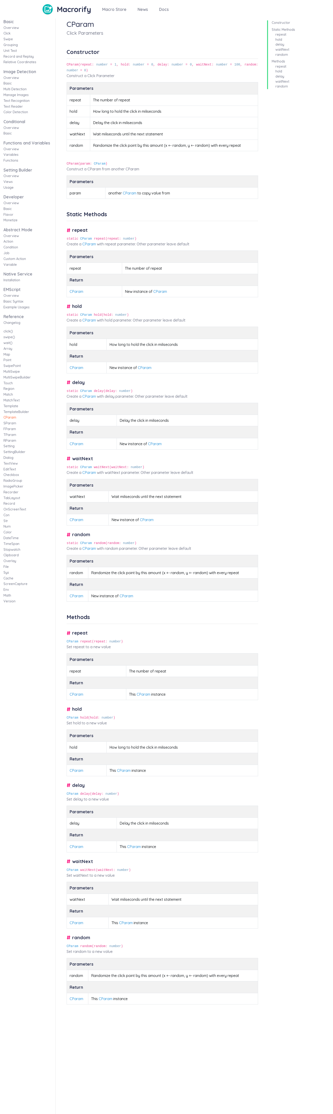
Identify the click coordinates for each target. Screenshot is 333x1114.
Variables (10, 155)
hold (278, 40)
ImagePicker (13, 486)
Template (10, 406)
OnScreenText (14, 509)
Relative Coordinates (19, 62)
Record (9, 503)
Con (6, 515)
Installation (11, 280)
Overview (11, 28)
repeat (280, 34)
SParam (9, 423)
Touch (8, 383)
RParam (9, 440)
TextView (10, 463)
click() (8, 331)
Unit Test (10, 51)
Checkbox (11, 475)
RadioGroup (12, 481)
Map (6, 354)
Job (6, 253)
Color (7, 532)
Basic (7, 83)
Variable (10, 265)
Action (8, 241)
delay (279, 44)
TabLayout (11, 498)
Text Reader (13, 106)
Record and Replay (18, 56)
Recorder (10, 492)
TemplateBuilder (16, 412)
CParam (9, 417)
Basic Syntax (13, 301)
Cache (8, 578)
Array (7, 349)
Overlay (9, 561)
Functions (10, 160)
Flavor (8, 215)
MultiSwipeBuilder (17, 377)
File (6, 567)
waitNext (282, 49)
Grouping (10, 45)
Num (7, 526)
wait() (7, 343)
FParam (9, 429)
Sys (6, 572)
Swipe (8, 39)
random (281, 55)
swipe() (9, 337)
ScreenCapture (15, 584)
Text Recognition (16, 101)
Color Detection (15, 112)
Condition (10, 247)
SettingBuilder (14, 452)
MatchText (11, 400)
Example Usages (16, 307)
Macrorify (74, 9)
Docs (164, 9)
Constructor (281, 23)
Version (9, 601)
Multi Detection (15, 89)
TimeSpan (11, 544)
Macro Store (114, 9)
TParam (9, 435)
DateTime (11, 538)
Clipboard (11, 555)
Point (7, 360)
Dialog (8, 458)
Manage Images (16, 95)
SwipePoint (12, 366)
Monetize (10, 220)
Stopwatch (11, 550)
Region (8, 389)
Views (8, 182)
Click (7, 33)
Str (5, 521)
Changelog (11, 323)
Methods (278, 61)
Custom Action (14, 259)
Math (7, 595)
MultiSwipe (11, 371)
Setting (9, 446)
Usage (8, 187)
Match (8, 394)
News (143, 9)
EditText (9, 469)
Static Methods (283, 30)
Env (6, 590)
